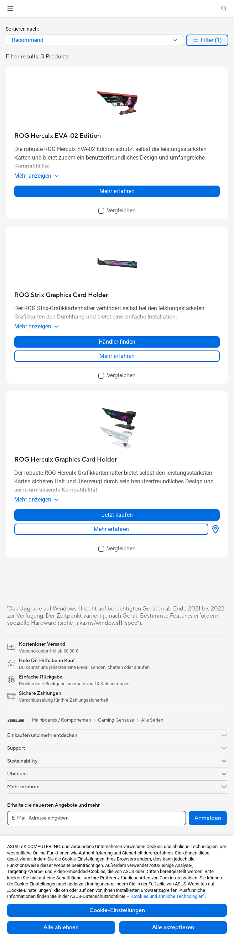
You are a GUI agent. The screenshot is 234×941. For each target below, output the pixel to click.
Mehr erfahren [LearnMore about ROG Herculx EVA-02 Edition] (117, 191)
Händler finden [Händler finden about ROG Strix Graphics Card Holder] (117, 341)
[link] (117, 8)
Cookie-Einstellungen (117, 910)
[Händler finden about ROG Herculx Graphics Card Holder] (214, 529)
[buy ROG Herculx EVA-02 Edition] (57, 136)
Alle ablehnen (61, 927)
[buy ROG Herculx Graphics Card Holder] (65, 459)
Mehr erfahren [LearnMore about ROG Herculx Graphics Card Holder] (111, 529)
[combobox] (94, 40)
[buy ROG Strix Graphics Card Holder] (61, 295)
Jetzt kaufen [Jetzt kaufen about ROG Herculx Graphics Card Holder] (117, 514)
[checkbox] (117, 211)
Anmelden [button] (207, 818)
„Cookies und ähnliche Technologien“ (168, 896)
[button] (10, 8)
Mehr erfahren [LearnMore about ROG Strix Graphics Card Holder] (117, 356)
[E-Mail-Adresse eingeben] (96, 818)
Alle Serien (152, 720)
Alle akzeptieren (173, 927)
